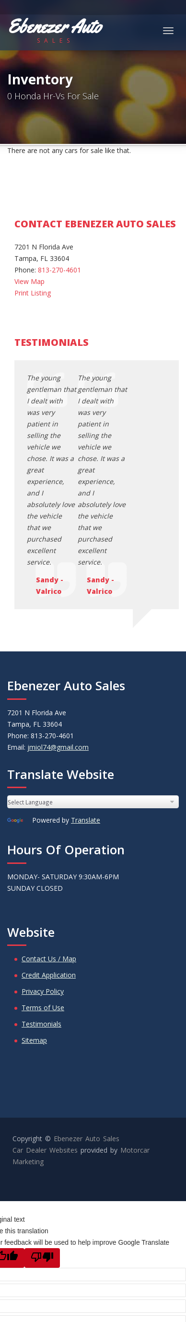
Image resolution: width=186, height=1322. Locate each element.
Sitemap (34, 890)
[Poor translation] (42, 1108)
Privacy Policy (43, 841)
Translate (85, 670)
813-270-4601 (59, 269)
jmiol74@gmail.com (58, 597)
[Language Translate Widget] (93, 652)
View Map (29, 281)
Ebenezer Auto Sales (86, 988)
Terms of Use (43, 857)
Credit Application (49, 825)
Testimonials (41, 874)
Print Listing (32, 292)
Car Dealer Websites (45, 1000)
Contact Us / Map (49, 809)
